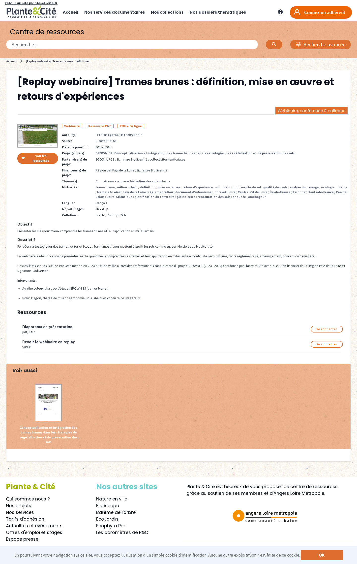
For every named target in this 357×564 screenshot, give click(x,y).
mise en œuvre (169, 187)
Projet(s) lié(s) (73, 153)
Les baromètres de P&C (122, 532)
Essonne (299, 192)
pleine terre (186, 197)
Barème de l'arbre (116, 512)
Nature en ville (111, 499)
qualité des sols (275, 187)
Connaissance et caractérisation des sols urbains (132, 181)
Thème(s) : (70, 181)
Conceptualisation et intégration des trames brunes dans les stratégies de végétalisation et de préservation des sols (48, 414)
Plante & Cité (105, 141)
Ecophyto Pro (110, 526)
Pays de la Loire (134, 192)
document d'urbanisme (193, 192)
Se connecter (326, 329)
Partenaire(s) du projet (74, 162)
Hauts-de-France (321, 192)
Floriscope (107, 505)
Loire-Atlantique (119, 197)
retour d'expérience (197, 187)
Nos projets (18, 505)
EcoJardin (107, 519)
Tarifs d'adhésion (25, 519)
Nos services (20, 512)
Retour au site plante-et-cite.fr (31, 3)
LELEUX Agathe (107, 135)
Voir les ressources (35, 158)
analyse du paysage (304, 187)
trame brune (105, 187)
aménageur (257, 197)
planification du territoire (155, 197)
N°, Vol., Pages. (73, 209)
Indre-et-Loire (224, 192)
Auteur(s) (69, 135)
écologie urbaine (334, 187)
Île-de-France (280, 192)
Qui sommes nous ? (28, 499)
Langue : (68, 203)
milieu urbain (127, 187)
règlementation (160, 192)
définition (147, 187)
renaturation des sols (214, 197)
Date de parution (75, 147)
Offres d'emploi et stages (34, 532)
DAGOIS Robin (132, 135)
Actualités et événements (34, 526)
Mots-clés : (70, 187)
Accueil (11, 61)
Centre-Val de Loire (253, 192)
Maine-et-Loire (108, 192)
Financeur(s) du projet (74, 172)
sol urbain (222, 187)
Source (67, 141)
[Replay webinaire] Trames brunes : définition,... (59, 61)
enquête (239, 197)
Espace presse (22, 539)
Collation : (70, 215)
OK (322, 555)
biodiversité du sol (247, 187)
